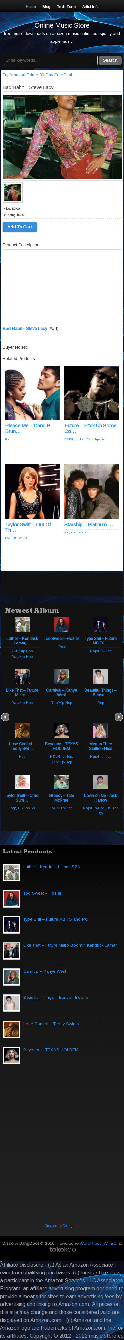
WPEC (110, 1243)
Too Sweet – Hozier (61, 638)
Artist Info (90, 7)
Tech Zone (66, 7)
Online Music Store (61, 25)
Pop (7, 439)
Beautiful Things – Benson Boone (55, 997)
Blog (46, 7)
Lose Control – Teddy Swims (51, 1023)
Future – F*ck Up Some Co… (90, 428)
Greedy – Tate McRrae (61, 798)
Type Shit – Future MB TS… (101, 640)
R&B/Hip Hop (74, 439)
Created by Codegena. (62, 1226)
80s (66, 532)
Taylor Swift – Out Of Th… (28, 527)
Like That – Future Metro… (22, 692)
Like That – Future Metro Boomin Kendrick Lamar (70, 945)
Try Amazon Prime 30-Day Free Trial (37, 74)
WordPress (91, 1243)
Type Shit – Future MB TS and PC (55, 919)
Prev (5, 717)
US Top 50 (19, 538)
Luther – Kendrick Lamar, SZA (51, 866)
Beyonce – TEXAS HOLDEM (61, 746)
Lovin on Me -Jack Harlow (100, 798)
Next (119, 717)
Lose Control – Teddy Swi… (22, 746)
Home (31, 7)
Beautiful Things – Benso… (100, 692)
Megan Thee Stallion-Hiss (100, 746)
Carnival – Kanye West (61, 692)
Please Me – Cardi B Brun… (27, 428)
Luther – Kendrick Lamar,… (22, 640)
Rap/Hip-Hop (95, 439)
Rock (82, 532)
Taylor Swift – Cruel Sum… (22, 798)
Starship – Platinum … (88, 524)
